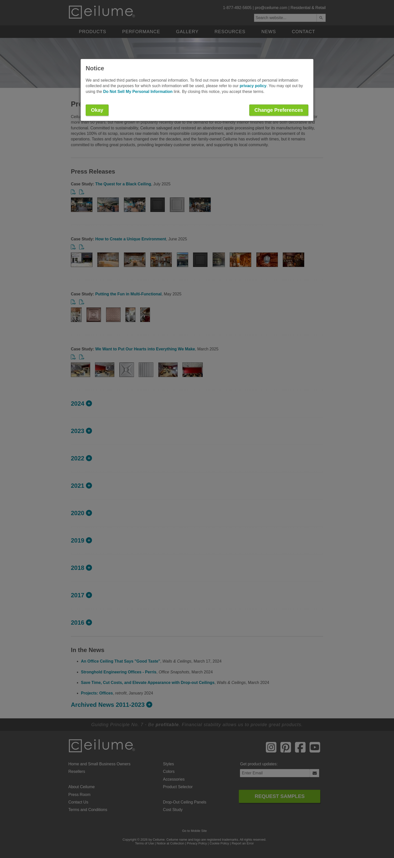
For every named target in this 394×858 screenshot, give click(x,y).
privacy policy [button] (253, 86)
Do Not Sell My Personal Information (137, 91)
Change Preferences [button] (279, 110)
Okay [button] (97, 110)
